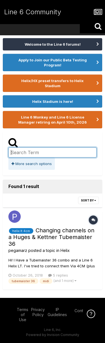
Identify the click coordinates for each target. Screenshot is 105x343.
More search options (31, 163)
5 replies (58, 275)
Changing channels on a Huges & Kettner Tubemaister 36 (51, 237)
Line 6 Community (32, 12)
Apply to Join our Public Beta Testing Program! (52, 62)
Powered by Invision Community (52, 335)
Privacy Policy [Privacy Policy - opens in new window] (38, 312)
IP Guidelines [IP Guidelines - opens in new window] (57, 312)
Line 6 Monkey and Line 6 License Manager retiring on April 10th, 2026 (52, 119)
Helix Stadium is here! (52, 101)
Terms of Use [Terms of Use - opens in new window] (22, 314)
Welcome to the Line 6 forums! (53, 44)
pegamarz (17, 250)
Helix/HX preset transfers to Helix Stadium (52, 83)
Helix (65, 250)
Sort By (88, 200)
